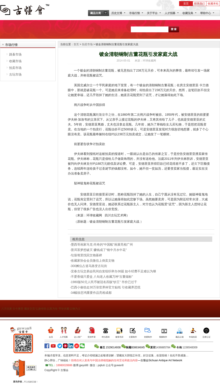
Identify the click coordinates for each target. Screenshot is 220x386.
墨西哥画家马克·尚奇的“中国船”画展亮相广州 (102, 244)
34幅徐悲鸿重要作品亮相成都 (91, 292)
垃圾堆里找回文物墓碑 (86, 255)
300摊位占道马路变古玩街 (89, 266)
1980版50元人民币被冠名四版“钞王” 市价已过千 (104, 282)
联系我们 (199, 3)
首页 (186, 3)
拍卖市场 (15, 68)
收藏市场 (15, 61)
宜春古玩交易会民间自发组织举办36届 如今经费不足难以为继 (113, 271)
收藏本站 (213, 3)
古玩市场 (15, 74)
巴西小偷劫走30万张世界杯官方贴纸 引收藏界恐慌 (105, 287)
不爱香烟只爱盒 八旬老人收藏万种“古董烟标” (102, 276)
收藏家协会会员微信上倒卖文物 (92, 260)
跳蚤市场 (15, 54)
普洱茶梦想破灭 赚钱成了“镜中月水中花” (99, 250)
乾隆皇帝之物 (105, 114)
